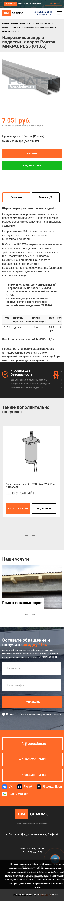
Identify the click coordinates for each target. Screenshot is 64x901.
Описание (16, 197)
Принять (54, 895)
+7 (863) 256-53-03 (43, 12)
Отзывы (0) (45, 197)
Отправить (32, 702)
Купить (32, 153)
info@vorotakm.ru (32, 744)
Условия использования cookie (31, 895)
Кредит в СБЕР (32, 165)
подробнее (44, 508)
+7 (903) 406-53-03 (44, 15)
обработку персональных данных (45, 714)
